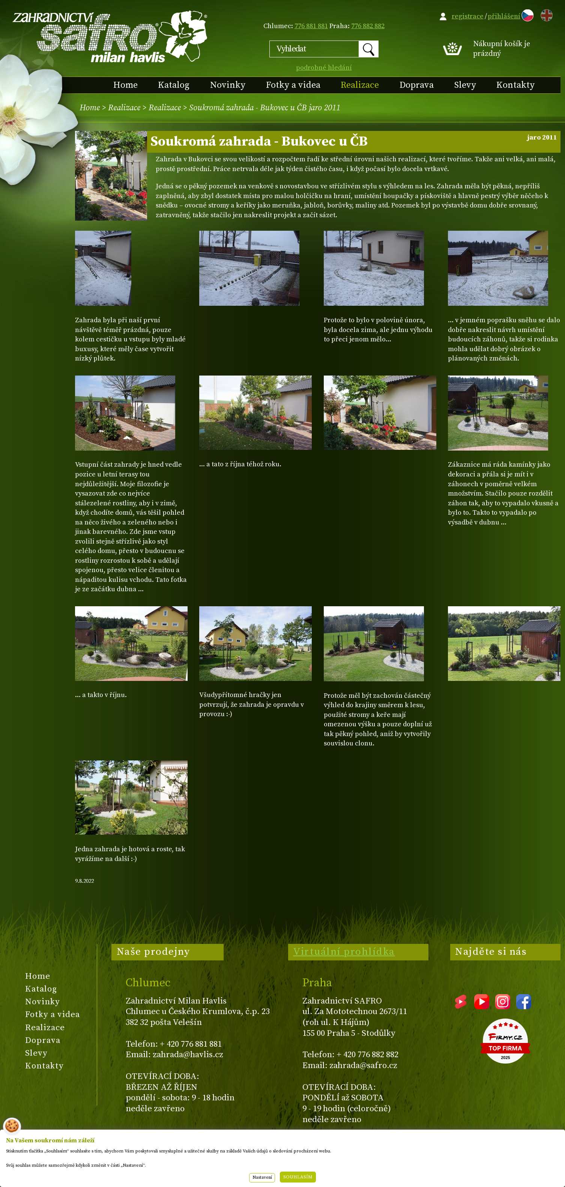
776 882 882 (368, 26)
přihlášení (504, 16)
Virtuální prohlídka (344, 951)
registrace (468, 16)
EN (545, 14)
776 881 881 (311, 26)
